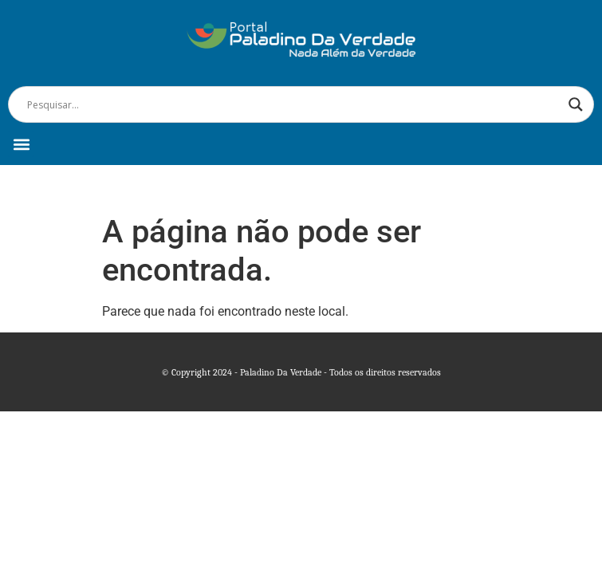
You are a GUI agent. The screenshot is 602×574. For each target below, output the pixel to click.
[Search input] (294, 104)
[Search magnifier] (576, 104)
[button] (21, 144)
